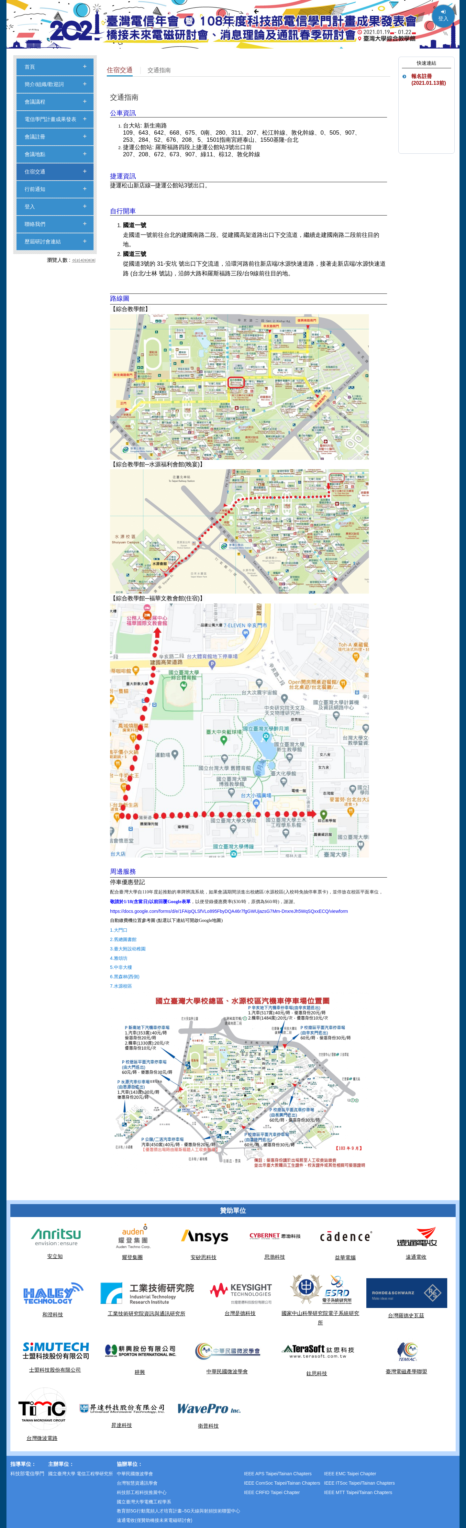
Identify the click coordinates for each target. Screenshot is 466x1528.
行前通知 (35, 189)
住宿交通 (35, 171)
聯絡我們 (35, 224)
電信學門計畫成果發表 (50, 119)
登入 (443, 15)
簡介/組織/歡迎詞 (44, 84)
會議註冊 (35, 136)
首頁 (30, 67)
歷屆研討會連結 (43, 241)
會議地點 (35, 154)
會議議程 (35, 102)
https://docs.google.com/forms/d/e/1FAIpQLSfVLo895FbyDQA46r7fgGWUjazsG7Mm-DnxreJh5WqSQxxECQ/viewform (229, 911)
